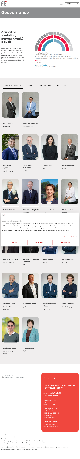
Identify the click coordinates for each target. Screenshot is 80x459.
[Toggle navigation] (61, 3)
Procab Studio (19, 377)
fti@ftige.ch (47, 415)
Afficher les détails (69, 237)
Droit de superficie (36, 441)
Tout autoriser (65, 242)
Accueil (3, 435)
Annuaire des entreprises (37, 447)
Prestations (4, 439)
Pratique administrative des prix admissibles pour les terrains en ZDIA (25, 443)
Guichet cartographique (53, 447)
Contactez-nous (49, 417)
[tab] (13, 86)
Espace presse (5, 449)
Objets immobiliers (13, 447)
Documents (65, 447)
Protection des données (29, 449)
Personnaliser (40, 242)
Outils (29, 445)
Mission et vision (9, 437)
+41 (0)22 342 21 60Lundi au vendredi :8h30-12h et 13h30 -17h (51, 411)
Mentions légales (16, 449)
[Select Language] (72, 3)
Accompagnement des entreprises (14, 441)
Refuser (14, 242)
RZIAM (28, 441)
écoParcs (4, 447)
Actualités (23, 447)
